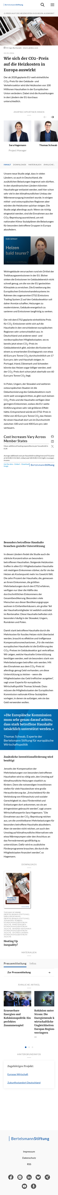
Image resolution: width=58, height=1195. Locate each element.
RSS (29, 1164)
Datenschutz (29, 1157)
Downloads (19, 165)
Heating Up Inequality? (11, 943)
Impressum (29, 1151)
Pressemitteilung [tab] (15, 963)
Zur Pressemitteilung (29, 972)
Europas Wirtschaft (17, 1074)
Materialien (34, 165)
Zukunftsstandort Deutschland (24, 1082)
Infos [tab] (33, 963)
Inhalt (7, 165)
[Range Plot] (29, 485)
